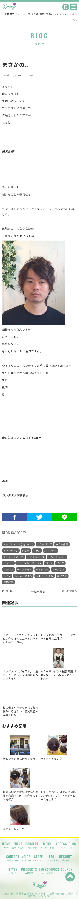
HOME (6, 845)
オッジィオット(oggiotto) (18, 544)
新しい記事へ (69, 591)
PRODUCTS (29, 871)
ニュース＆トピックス (29, 563)
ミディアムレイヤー (15, 828)
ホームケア (58, 569)
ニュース (8, 563)
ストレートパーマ (13, 557)
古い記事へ (8, 591)
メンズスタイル (23, 576)
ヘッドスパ (42, 569)
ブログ (30, 75)
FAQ (52, 858)
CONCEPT (32, 845)
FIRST (18, 845)
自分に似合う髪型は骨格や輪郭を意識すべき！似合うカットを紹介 (20, 795)
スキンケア (50, 550)
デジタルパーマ (36, 557)
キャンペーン (10, 550)
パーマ (49, 563)
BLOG (72, 845)
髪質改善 (8, 582)
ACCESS (61, 845)
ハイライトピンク (51, 758)
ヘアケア (8, 569)
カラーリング (44, 544)
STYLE (13, 871)
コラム (37, 550)
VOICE (26, 858)
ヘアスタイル (24, 569)
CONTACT (13, 858)
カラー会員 (62, 544)
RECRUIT (65, 858)
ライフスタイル (44, 576)
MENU (47, 845)
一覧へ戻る (38, 591)
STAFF (38, 858)
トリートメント (57, 557)
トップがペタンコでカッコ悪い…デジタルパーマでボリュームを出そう (58, 795)
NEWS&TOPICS (48, 871)
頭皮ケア (62, 576)
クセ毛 (26, 550)
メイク (7, 576)
